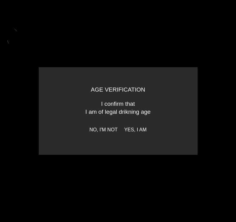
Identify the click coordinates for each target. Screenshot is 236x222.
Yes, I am (135, 129)
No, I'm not (103, 129)
